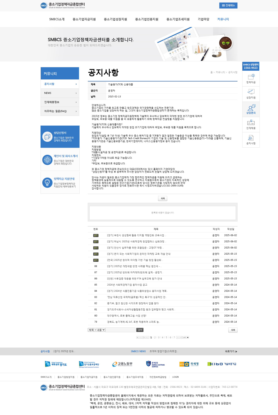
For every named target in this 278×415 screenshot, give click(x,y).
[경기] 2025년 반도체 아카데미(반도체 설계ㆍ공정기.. (135, 272)
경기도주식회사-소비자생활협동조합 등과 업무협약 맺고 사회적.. (141, 309)
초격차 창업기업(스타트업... (164, 351)
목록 (163, 198)
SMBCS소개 (56, 19)
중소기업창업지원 (66, 377)
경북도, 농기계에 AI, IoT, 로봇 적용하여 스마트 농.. (133, 321)
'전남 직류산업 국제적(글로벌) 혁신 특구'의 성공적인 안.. (137, 297)
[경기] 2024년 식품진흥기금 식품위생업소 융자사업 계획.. (137, 290)
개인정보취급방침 (157, 377)
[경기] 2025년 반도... (64, 351)
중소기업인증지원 (146, 19)
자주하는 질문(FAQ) (55, 111)
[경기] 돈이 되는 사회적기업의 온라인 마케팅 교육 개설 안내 (138, 253)
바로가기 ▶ (231, 351)
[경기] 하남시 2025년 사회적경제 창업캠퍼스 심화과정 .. (136, 241)
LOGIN (175, 377)
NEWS (47, 93)
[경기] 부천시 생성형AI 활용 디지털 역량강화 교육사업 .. (136, 235)
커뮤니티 (223, 19)
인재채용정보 (51, 102)
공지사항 (49, 84)
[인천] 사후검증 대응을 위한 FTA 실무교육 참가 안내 (134, 278)
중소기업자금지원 (84, 19)
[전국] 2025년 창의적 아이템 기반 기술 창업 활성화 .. (135, 260)
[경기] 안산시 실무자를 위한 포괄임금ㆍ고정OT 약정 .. (135, 247)
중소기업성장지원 (115, 19)
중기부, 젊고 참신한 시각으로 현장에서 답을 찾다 (133, 303)
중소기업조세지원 (178, 19)
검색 (140, 330)
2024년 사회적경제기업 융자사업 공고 (127, 284)
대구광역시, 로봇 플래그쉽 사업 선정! (126, 315)
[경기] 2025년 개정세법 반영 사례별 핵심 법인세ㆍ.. (134, 266)
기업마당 (203, 19)
